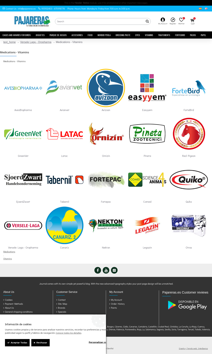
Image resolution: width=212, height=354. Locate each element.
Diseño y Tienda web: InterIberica (193, 348)
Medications (9, 251)
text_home (9, 42)
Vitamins (7, 258)
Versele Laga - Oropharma (36, 42)
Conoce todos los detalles (68, 333)
